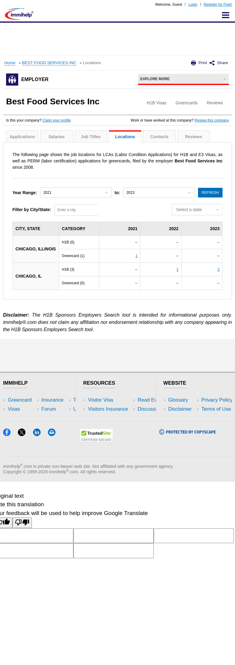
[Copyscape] (187, 460)
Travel (56, 409)
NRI (53, 418)
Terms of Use (183, 427)
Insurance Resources (112, 436)
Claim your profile (56, 120)
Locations (125, 136)
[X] (25, 461)
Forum (15, 427)
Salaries (57, 136)
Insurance (19, 418)
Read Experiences (108, 418)
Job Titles (91, 136)
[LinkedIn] (40, 461)
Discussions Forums (110, 427)
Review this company (212, 120)
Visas (14, 409)
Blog (54, 436)
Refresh (210, 193)
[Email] (54, 461)
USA (54, 400)
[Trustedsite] (96, 468)
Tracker (16, 436)
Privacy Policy (184, 418)
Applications (22, 136)
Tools (55, 427)
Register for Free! (218, 4)
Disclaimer (180, 409)
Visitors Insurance (108, 409)
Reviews (193, 136)
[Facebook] (10, 461)
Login (192, 4)
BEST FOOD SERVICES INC (49, 62)
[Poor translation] (22, 550)
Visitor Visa (100, 400)
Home (9, 62)
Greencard (20, 400)
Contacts (159, 136)
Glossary (178, 400)
